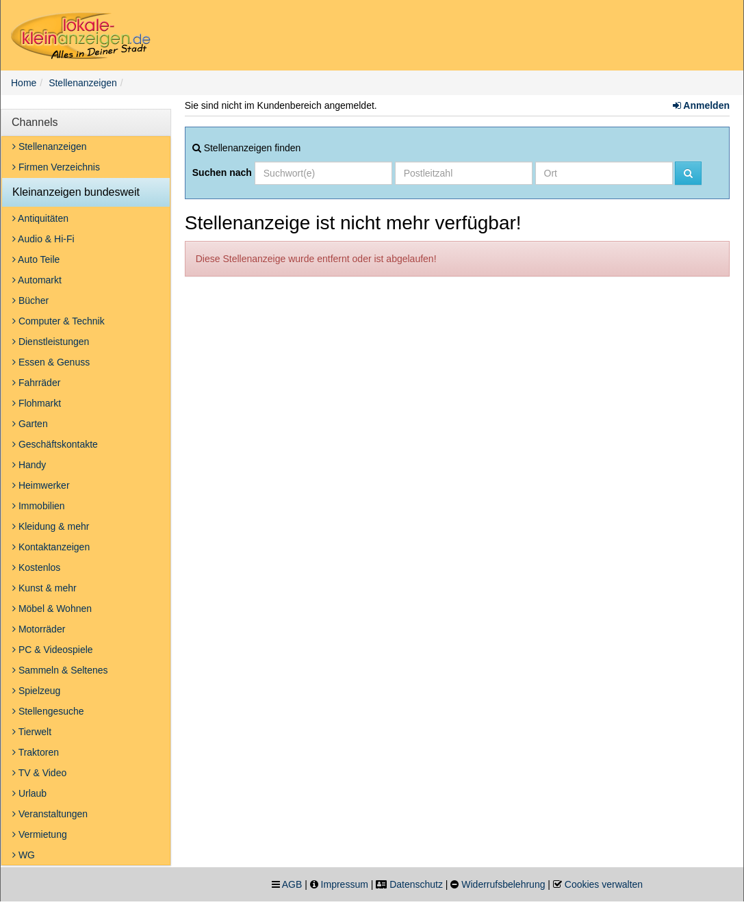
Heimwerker (41, 485)
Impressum (344, 884)
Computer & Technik (58, 321)
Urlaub (29, 793)
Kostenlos (36, 567)
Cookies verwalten (604, 884)
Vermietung (39, 834)
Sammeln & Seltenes (60, 670)
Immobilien (38, 505)
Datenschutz (416, 884)
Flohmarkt (36, 403)
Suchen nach (222, 172)
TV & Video (39, 772)
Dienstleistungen (50, 341)
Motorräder (38, 629)
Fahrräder (36, 382)
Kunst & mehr (44, 587)
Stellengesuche (48, 711)
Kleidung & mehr (50, 526)
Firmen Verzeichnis (56, 167)
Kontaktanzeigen (51, 546)
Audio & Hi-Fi (43, 238)
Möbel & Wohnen (52, 608)
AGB (292, 884)
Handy (29, 464)
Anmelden (701, 105)
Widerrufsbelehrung (503, 884)
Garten (30, 423)
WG (23, 854)
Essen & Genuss (51, 362)
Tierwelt (31, 731)
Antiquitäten (40, 218)
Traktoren (35, 752)
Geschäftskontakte (55, 444)
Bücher (30, 300)
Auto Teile (36, 259)
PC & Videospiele (52, 649)
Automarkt (37, 279)
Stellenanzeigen (83, 82)
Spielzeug (36, 690)
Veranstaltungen (50, 813)
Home (23, 82)
